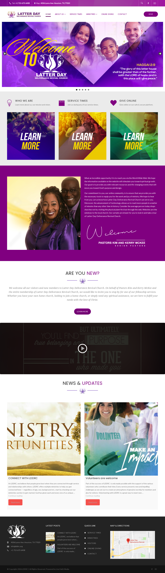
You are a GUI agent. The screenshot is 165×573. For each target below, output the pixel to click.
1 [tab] (76, 89)
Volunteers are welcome (68, 545)
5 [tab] (88, 89)
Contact (122, 14)
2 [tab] (79, 89)
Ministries (90, 14)
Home (48, 14)
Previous (5, 54)
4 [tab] (85, 89)
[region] (82, 54)
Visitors (92, 543)
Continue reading (15, 496)
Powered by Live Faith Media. (57, 569)
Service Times (76, 14)
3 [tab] (82, 89)
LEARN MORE (82, 311)
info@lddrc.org (17, 546)
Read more (15, 502)
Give (151, 14)
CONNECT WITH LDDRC (66, 533)
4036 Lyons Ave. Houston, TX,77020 (55, 3)
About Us (59, 14)
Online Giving (107, 14)
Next (160, 54)
